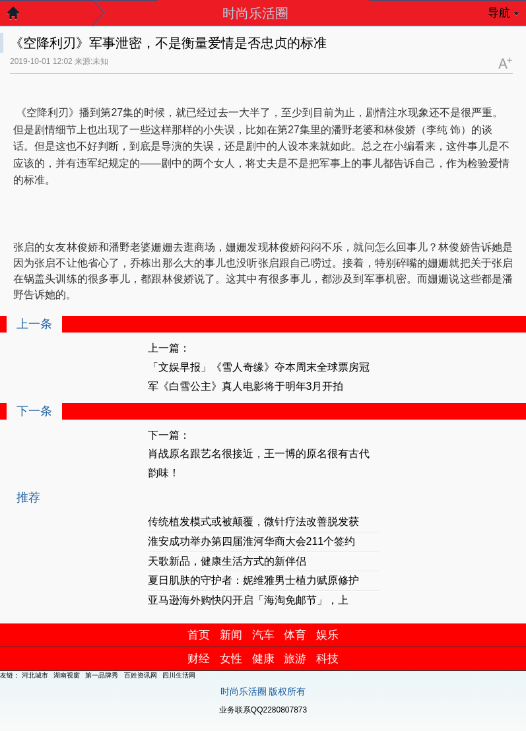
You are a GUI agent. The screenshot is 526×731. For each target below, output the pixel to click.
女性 (231, 658)
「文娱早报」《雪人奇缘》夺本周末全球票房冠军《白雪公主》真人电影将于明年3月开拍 (259, 377)
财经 (198, 658)
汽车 (263, 635)
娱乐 (327, 635)
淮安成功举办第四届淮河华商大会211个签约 (252, 541)
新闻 (231, 635)
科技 (327, 658)
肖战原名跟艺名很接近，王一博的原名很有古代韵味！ (259, 463)
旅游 (295, 658)
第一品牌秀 (101, 675)
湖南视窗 (66, 675)
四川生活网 (178, 675)
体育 (295, 635)
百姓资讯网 (140, 675)
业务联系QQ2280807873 (263, 710)
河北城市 (35, 675)
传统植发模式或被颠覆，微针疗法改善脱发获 (253, 521)
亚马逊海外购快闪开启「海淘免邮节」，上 (248, 600)
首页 (198, 635)
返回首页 (20, 16)
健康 (263, 658)
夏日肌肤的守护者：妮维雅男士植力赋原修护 (253, 580)
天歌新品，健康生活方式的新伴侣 (227, 561)
